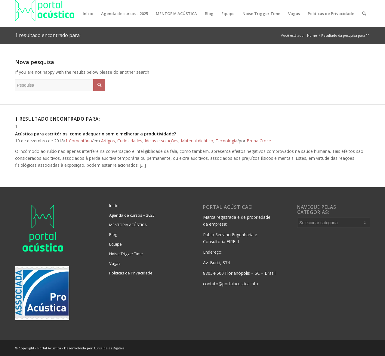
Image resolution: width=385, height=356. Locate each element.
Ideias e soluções (161, 141)
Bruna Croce (259, 141)
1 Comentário (78, 141)
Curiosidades (129, 141)
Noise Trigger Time (126, 253)
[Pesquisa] (364, 13)
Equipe (115, 244)
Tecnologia (226, 141)
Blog (113, 234)
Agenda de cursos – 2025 (132, 215)
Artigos (108, 141)
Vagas (115, 263)
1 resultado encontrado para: (48, 35)
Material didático (197, 141)
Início (114, 205)
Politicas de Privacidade (130, 273)
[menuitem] (88, 13)
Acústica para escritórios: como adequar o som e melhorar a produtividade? (95, 134)
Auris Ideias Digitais (109, 348)
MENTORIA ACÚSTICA (128, 225)
